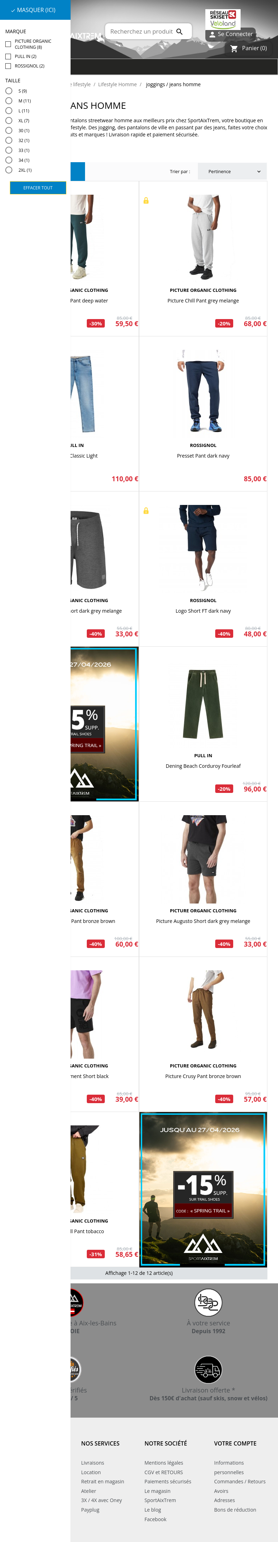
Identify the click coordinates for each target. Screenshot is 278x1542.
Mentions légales (164, 1462)
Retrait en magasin (102, 1481)
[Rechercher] (148, 31)
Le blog (153, 1509)
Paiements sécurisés (168, 1481)
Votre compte (235, 1443)
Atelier (88, 1491)
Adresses (224, 1500)
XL (24, 121)
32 (24, 140)
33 (24, 150)
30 (24, 131)
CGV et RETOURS (164, 1472)
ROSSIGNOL (203, 445)
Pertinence (235, 172)
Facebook (156, 1519)
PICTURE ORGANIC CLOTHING (75, 290)
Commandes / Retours (240, 1481)
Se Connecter (230, 34)
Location (91, 1472)
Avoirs (221, 1491)
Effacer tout (38, 188)
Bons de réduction (235, 1509)
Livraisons (92, 1462)
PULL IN (75, 445)
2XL (25, 170)
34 (24, 160)
